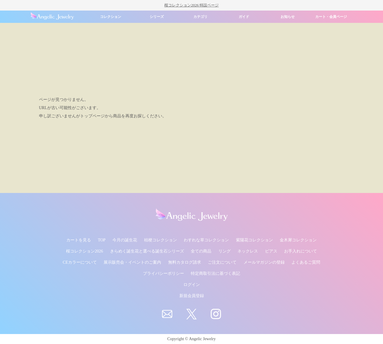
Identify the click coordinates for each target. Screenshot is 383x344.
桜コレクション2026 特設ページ (191, 5)
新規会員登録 (191, 296)
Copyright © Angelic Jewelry (191, 339)
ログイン (191, 284)
